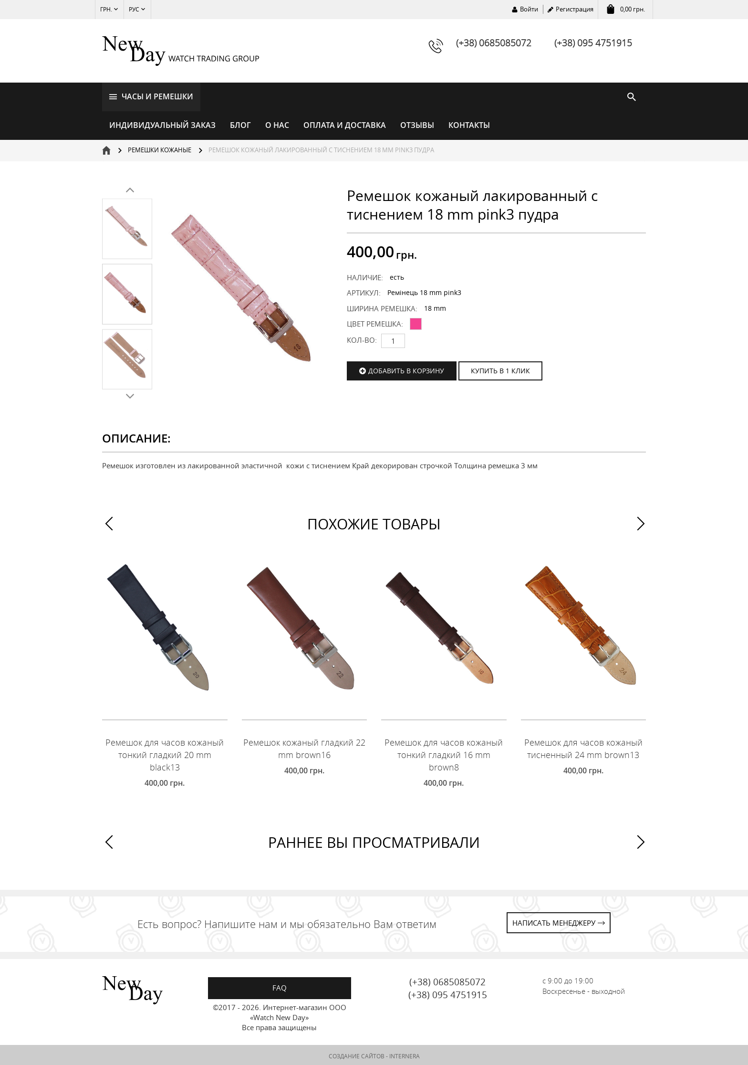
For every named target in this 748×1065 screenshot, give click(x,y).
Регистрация (574, 9)
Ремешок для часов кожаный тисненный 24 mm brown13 (583, 747)
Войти (529, 9)
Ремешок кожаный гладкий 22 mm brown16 (304, 747)
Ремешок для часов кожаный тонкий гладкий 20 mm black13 (164, 753)
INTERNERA (404, 1054)
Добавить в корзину (406, 368)
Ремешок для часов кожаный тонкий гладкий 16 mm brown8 (443, 753)
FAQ (279, 986)
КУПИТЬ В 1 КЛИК (500, 368)
